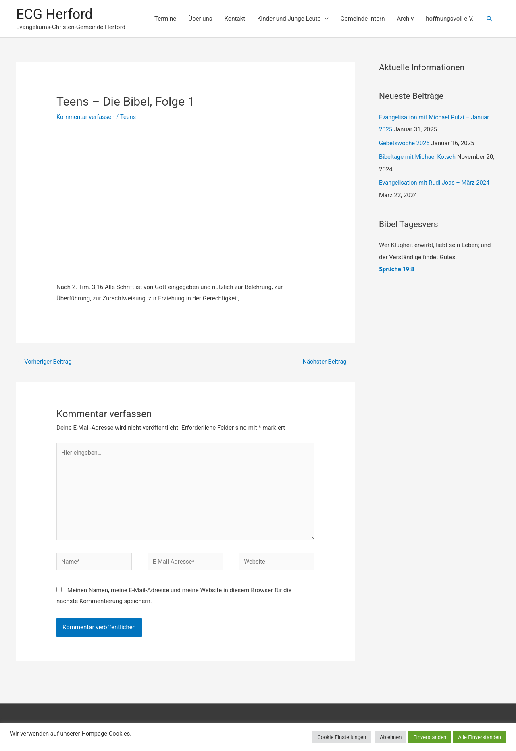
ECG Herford (55, 14)
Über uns (200, 19)
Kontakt (235, 19)
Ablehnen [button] (391, 737)
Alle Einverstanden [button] (479, 737)
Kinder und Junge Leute (288, 19)
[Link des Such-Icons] (490, 19)
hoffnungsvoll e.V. (450, 19)
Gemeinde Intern (363, 19)
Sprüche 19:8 (397, 269)
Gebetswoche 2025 (405, 143)
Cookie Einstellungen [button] (341, 737)
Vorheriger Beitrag (45, 362)
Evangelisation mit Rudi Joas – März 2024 (435, 183)
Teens (129, 117)
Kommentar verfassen (86, 117)
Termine (165, 19)
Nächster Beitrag (328, 362)
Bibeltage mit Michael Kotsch (418, 157)
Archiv (405, 19)
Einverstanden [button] (429, 737)
